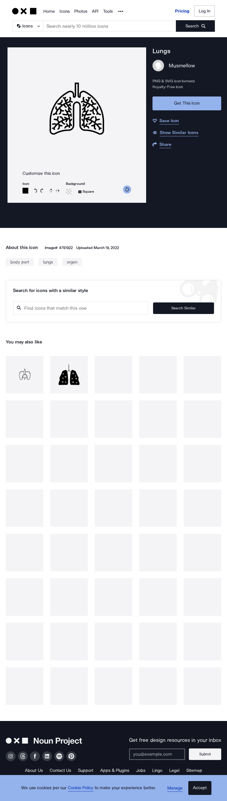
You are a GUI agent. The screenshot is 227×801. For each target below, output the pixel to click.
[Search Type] (27, 26)
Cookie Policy (82, 790)
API (95, 11)
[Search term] (110, 26)
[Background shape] (86, 192)
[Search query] (89, 308)
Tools (108, 11)
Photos (80, 11)
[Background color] (69, 191)
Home (49, 11)
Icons (64, 11)
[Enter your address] (159, 754)
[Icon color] (25, 190)
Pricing (182, 11)
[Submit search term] (195, 26)
